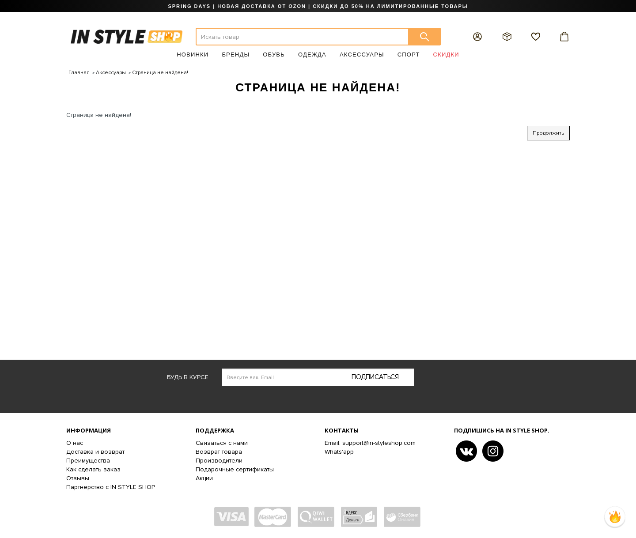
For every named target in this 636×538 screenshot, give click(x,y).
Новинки (192, 54)
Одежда (312, 54)
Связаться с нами (222, 443)
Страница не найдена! (160, 72)
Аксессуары (362, 54)
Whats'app (339, 451)
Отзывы (77, 478)
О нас (74, 443)
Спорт (409, 54)
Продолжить (548, 133)
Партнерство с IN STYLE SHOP (110, 487)
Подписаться (375, 377)
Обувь (274, 54)
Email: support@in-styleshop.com (370, 443)
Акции (204, 478)
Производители (219, 460)
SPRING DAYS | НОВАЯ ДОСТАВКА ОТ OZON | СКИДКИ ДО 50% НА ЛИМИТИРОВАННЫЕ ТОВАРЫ (318, 6)
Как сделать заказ (93, 469)
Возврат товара (219, 451)
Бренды (236, 54)
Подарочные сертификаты (235, 469)
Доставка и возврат (95, 451)
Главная (79, 72)
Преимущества (88, 460)
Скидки (446, 54)
